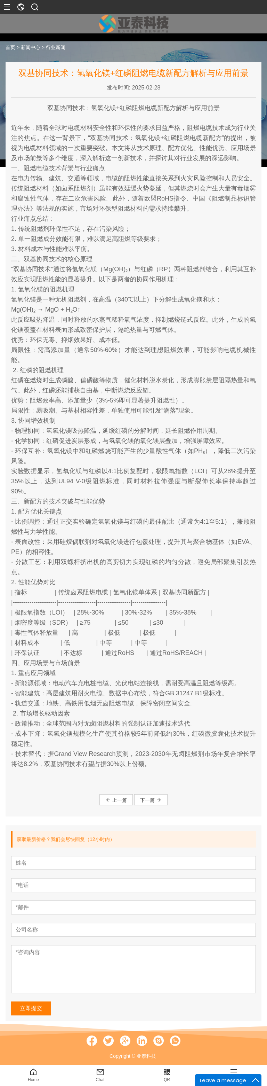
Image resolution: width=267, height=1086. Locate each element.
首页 (10, 47)
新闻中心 (30, 47)
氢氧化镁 (103, 107)
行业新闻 (55, 47)
